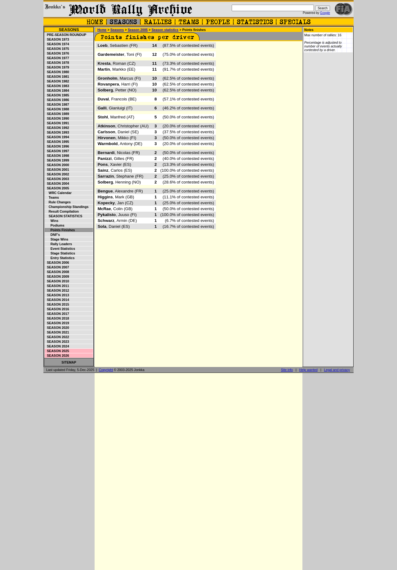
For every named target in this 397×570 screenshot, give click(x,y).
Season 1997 (57, 151)
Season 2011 (57, 286)
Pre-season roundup (65, 35)
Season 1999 (57, 160)
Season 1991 (57, 123)
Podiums (55, 225)
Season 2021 (57, 332)
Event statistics (60, 248)
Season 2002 (57, 174)
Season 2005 (57, 188)
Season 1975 (57, 49)
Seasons (69, 29)
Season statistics (63, 216)
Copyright (106, 370)
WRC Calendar (58, 193)
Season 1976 (57, 53)
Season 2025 (57, 351)
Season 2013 (57, 295)
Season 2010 (57, 281)
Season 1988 (57, 109)
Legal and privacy (337, 370)
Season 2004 (57, 183)
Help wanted (308, 370)
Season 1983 (57, 86)
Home (102, 30)
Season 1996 (57, 146)
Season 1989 (57, 114)
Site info (287, 370)
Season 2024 (57, 346)
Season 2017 (57, 314)
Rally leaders (58, 244)
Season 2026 (57, 355)
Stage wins (56, 239)
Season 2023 (57, 341)
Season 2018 (57, 318)
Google (325, 13)
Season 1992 (57, 128)
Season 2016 (57, 309)
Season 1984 (57, 90)
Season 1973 (57, 39)
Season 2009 (57, 276)
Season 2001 (57, 169)
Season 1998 (57, 155)
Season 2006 (57, 262)
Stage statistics (60, 253)
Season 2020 (57, 327)
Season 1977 (57, 58)
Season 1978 (57, 62)
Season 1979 (57, 67)
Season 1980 (57, 72)
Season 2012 (57, 290)
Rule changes (58, 202)
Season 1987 (57, 104)
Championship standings (66, 207)
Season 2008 (57, 272)
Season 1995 (57, 142)
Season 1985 (57, 95)
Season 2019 (57, 323)
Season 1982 (57, 81)
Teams (52, 197)
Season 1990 (57, 118)
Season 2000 (57, 165)
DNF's (52, 234)
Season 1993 (57, 132)
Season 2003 (57, 179)
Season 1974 (57, 44)
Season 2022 (57, 337)
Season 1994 (57, 137)
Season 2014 (57, 300)
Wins (51, 221)
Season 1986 (57, 100)
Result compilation (62, 211)
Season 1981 (57, 76)
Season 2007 (57, 267)
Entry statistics (59, 258)
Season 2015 (57, 304)
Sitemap (68, 362)
